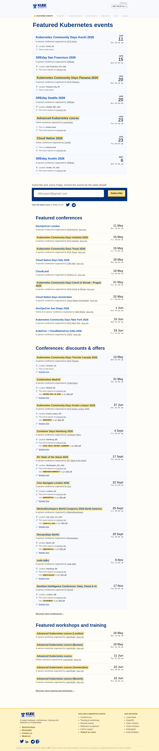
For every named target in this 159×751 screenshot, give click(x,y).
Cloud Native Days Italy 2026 (52, 260)
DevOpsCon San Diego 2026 (52, 308)
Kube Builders (132, 732)
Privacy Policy (84, 748)
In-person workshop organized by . (60, 637)
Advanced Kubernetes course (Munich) (60, 678)
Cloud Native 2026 (49, 138)
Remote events (87, 723)
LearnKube (131, 717)
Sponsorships (28, 727)
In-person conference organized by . (61, 230)
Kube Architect (132, 726)
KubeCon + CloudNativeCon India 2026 (59, 331)
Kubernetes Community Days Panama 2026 (67, 77)
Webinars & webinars (89, 726)
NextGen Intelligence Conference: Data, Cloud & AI (67, 586)
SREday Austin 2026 (50, 158)
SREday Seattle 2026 (50, 98)
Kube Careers (132, 723)
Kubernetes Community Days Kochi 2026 (65, 37)
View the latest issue (41, 205)
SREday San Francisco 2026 (56, 57)
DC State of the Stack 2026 (52, 457)
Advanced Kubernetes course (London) (60, 633)
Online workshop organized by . (58, 660)
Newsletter (27, 730)
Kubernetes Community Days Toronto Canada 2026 (67, 357)
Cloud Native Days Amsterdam (54, 297)
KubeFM (130, 720)
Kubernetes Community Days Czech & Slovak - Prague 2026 (68, 284)
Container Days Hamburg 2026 (55, 431)
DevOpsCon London (48, 226)
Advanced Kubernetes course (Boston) (60, 644)
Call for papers (86, 729)
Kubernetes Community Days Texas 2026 (61, 248)
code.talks (43, 560)
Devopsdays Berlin (48, 534)
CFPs (116, 16)
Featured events (43, 16)
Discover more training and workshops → (55, 691)
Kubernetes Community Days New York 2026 (62, 319)
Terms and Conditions (70, 748)
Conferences (75, 16)
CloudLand (42, 271)
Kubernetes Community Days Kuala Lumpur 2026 (66, 405)
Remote (60, 16)
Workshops (91, 16)
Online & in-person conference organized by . (64, 312)
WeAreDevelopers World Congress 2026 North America (69, 508)
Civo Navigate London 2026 (53, 483)
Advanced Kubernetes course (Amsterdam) (62, 667)
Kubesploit (131, 729)
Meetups (105, 16)
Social (125, 16)
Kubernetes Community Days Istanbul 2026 (62, 237)
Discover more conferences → (50, 614)
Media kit (26, 736)
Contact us (27, 733)
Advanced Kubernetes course (58, 118)
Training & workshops (89, 720)
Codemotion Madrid (48, 379)
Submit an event (88, 732)
